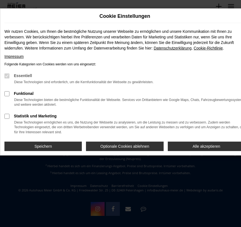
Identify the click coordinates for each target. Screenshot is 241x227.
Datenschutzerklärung (172, 48)
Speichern (43, 146)
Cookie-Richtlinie (208, 48)
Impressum (14, 56)
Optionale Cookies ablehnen (124, 146)
